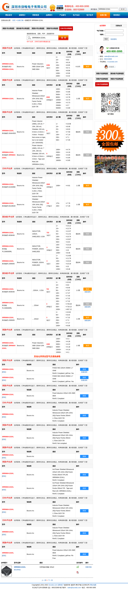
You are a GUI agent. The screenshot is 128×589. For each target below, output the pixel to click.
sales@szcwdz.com (111, 56)
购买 (87, 67)
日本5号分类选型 (66, 28)
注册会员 (119, 26)
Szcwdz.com (53, 585)
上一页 (44, 580)
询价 (87, 132)
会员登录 (103, 26)
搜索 (84, 369)
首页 (13, 20)
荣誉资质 (35, 15)
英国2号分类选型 (52, 28)
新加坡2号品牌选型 (117, 73)
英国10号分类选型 (38, 28)
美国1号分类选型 (8, 28)
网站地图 (93, 585)
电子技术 (89, 15)
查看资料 (88, 292)
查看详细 (88, 567)
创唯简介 (22, 15)
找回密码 (114, 39)
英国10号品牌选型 (117, 79)
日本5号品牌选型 (102, 84)
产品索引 (62, 15)
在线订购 (103, 15)
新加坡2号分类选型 (23, 28)
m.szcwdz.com (112, 62)
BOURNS (17, 570)
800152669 (108, 59)
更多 (3, 372)
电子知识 (76, 15)
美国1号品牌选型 (102, 73)
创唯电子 (61, 585)
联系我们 (116, 15)
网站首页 (8, 15)
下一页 (50, 580)
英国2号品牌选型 (102, 79)
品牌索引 (49, 15)
